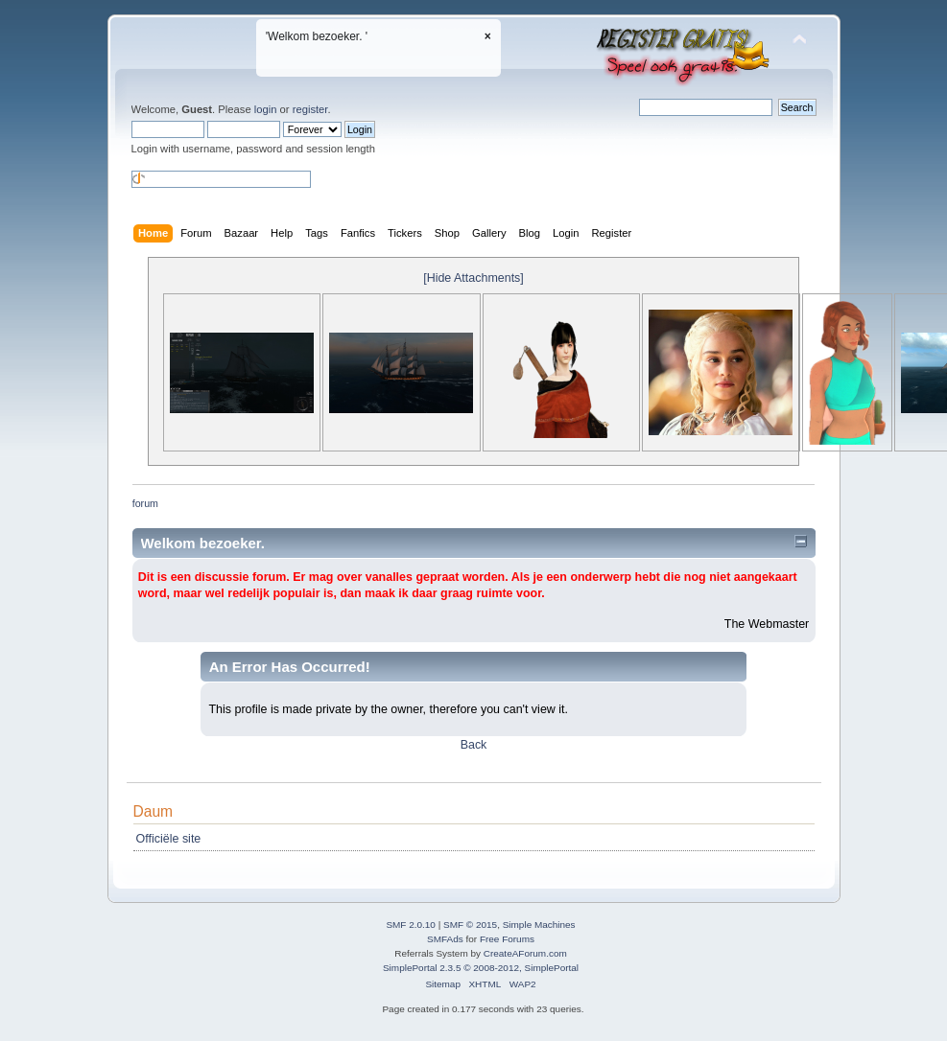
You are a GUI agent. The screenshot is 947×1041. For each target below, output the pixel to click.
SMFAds (445, 939)
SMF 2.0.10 (411, 924)
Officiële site (168, 838)
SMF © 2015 (470, 924)
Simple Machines (539, 924)
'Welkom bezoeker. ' (316, 36)
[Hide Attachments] (473, 278)
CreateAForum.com (525, 953)
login (265, 109)
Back (474, 745)
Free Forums (507, 939)
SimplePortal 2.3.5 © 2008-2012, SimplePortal (481, 967)
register (310, 109)
